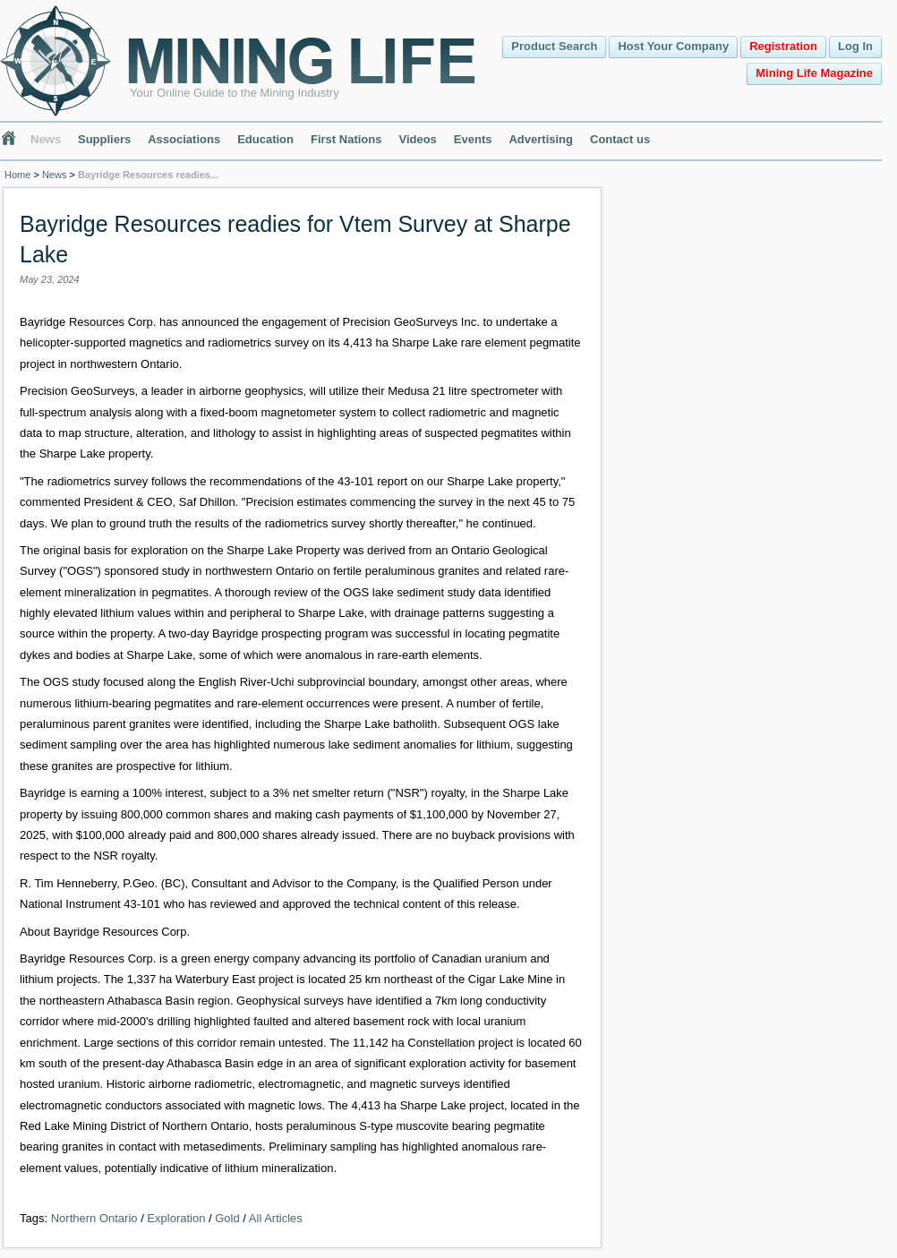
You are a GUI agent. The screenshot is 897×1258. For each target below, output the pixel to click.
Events (473, 139)
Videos (417, 139)
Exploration (176, 1218)
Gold (227, 1218)
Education (265, 139)
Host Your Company (673, 46)
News (45, 139)
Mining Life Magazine (814, 73)
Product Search (554, 46)
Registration (783, 46)
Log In (855, 46)
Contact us (620, 139)
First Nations (346, 139)
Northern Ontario (94, 1218)
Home (17, 174)
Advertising (540, 139)
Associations (184, 139)
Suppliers (104, 139)
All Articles (276, 1218)
